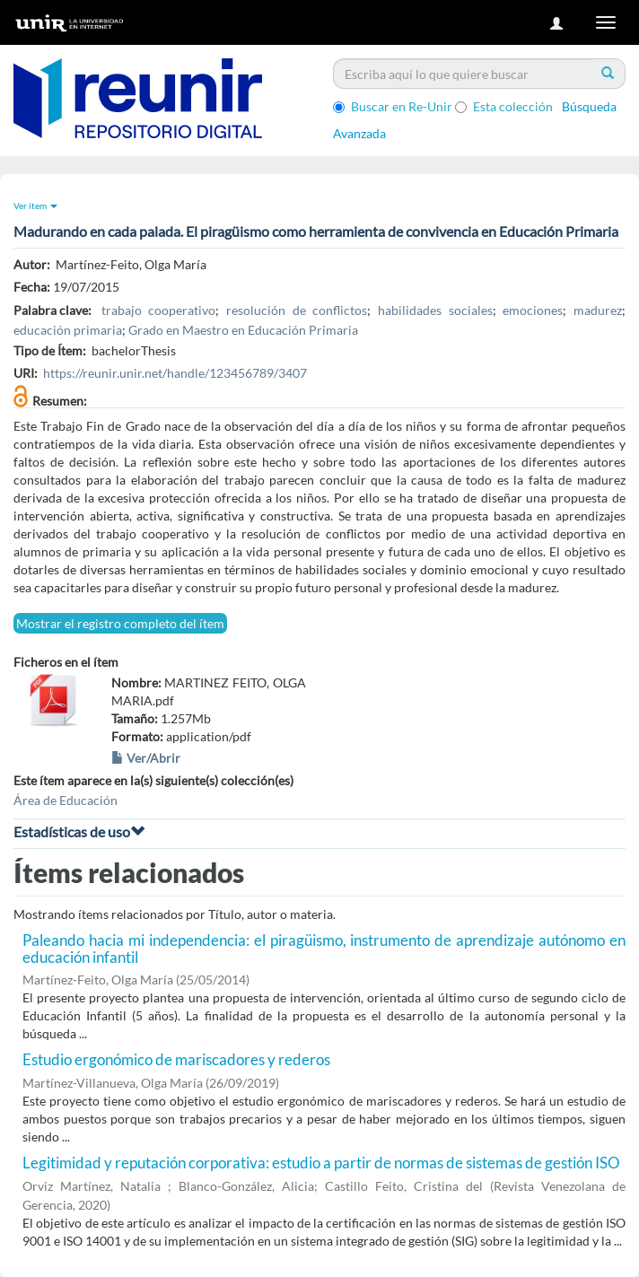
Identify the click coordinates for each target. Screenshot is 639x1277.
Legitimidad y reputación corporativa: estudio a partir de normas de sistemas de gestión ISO (321, 1162)
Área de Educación (65, 800)
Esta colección (504, 106)
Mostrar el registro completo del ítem (120, 623)
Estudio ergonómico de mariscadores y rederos (176, 1059)
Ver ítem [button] (35, 205)
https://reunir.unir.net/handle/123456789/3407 (175, 372)
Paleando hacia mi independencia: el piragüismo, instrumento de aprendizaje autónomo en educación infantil (324, 948)
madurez (597, 310)
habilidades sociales (435, 310)
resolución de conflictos (296, 310)
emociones (533, 310)
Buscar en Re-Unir (392, 106)
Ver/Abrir (145, 757)
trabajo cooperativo (158, 310)
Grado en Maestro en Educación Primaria (243, 329)
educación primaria (67, 329)
